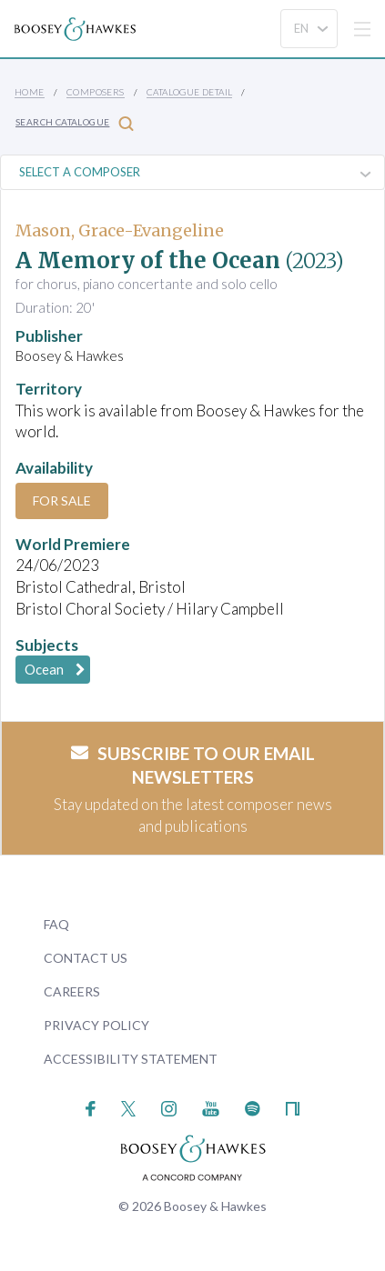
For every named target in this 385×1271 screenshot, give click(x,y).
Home (30, 91)
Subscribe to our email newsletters (193, 765)
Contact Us (85, 958)
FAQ (56, 924)
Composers (95, 91)
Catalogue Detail (189, 91)
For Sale (62, 500)
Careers (72, 991)
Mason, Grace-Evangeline (119, 230)
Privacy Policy (96, 1025)
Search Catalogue (74, 123)
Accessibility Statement (131, 1058)
